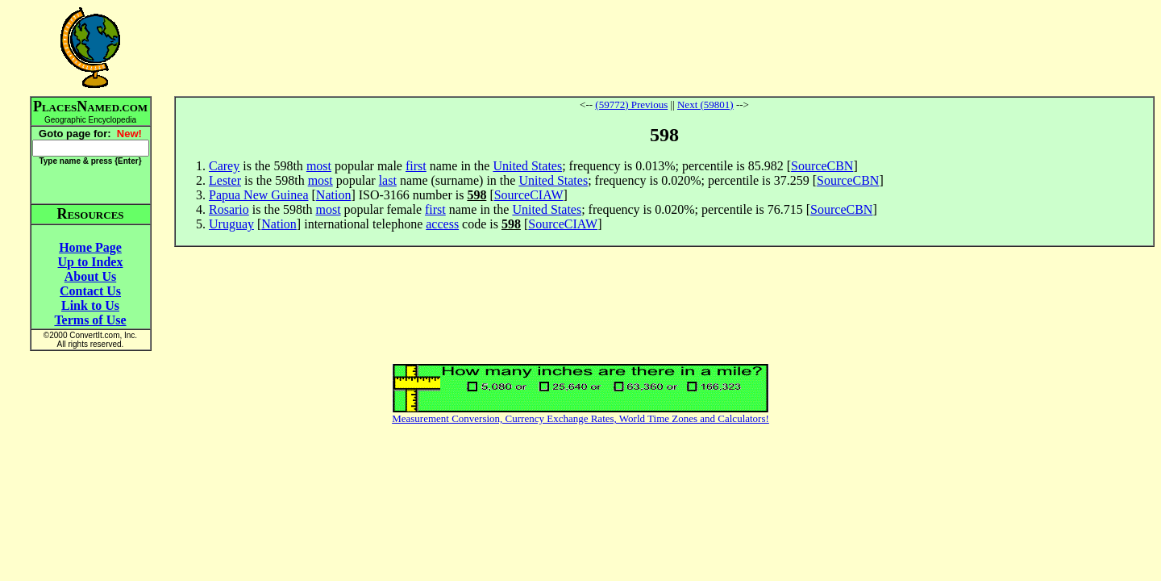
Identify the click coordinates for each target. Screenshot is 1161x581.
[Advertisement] (664, 47)
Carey (224, 166)
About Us (90, 276)
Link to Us (90, 305)
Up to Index (90, 262)
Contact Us (90, 291)
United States (527, 166)
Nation (334, 195)
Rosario (229, 209)
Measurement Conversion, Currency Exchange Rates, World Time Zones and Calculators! (580, 418)
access (442, 224)
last (388, 180)
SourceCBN (822, 166)
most (318, 166)
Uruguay (231, 224)
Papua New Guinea (259, 195)
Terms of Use (90, 320)
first (416, 166)
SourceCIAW (529, 195)
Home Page (90, 247)
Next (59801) (705, 104)
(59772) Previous (631, 104)
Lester (225, 180)
